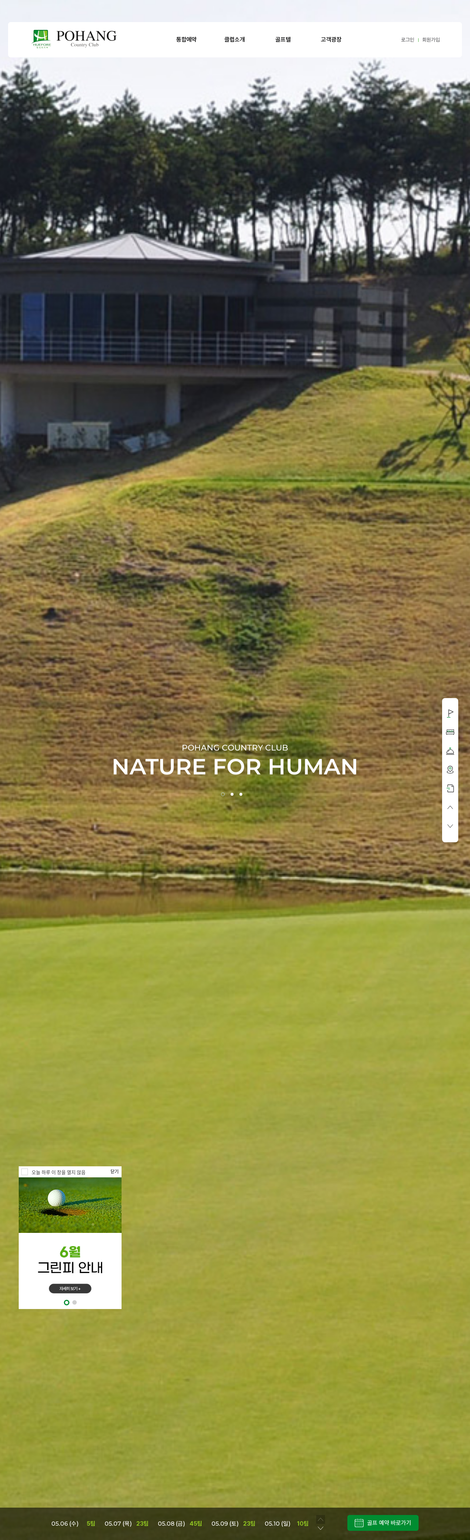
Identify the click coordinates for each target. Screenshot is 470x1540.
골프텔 (283, 39)
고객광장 (331, 39)
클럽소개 (234, 39)
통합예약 (186, 39)
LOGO (74, 40)
